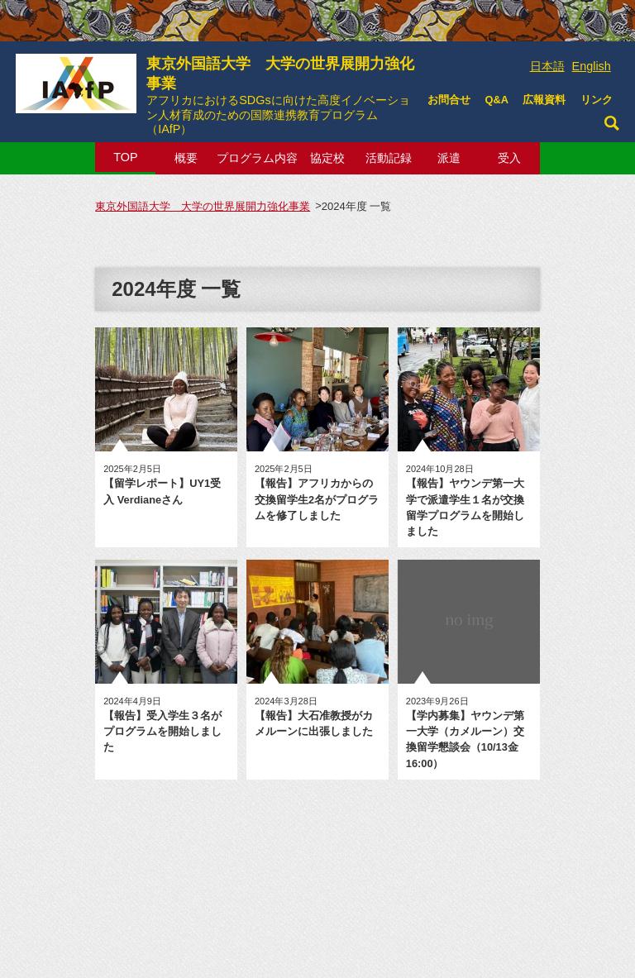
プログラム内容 (257, 158)
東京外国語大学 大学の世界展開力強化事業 (282, 90)
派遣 (449, 158)
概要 (186, 158)
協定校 (327, 158)
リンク (596, 99)
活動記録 (388, 158)
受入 (509, 158)
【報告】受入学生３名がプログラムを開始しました (162, 731)
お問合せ (448, 99)
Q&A (496, 99)
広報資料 (544, 99)
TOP (125, 157)
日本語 (547, 66)
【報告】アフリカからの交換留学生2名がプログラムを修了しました (317, 499)
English (591, 66)
